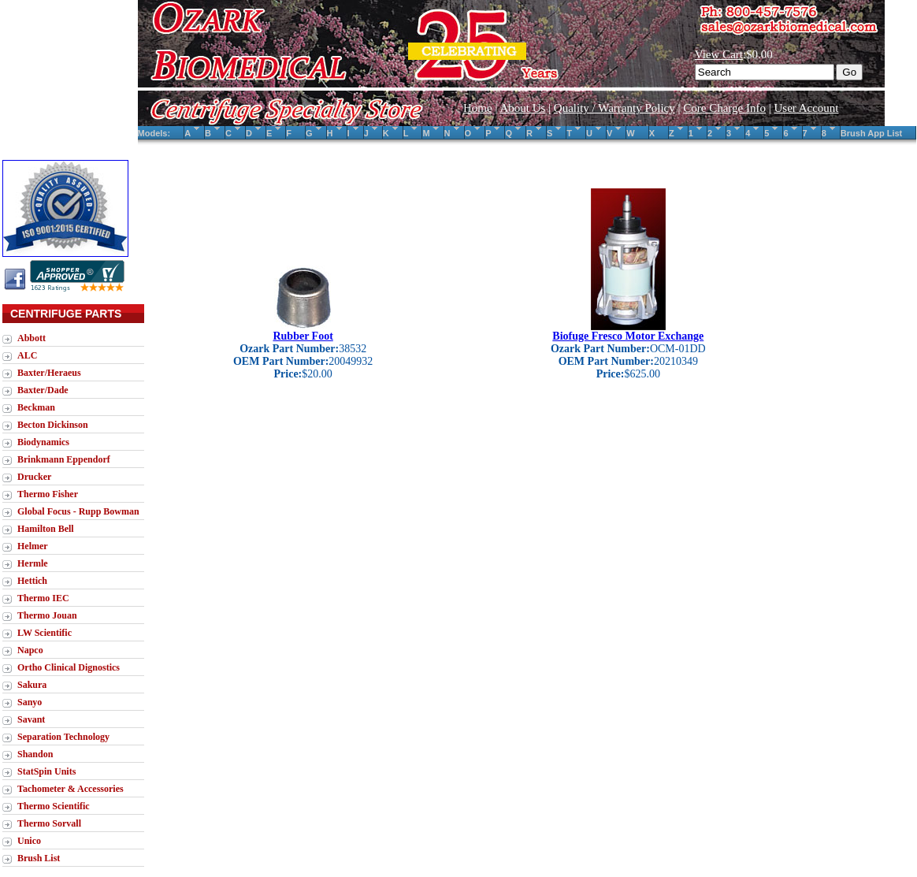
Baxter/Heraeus (49, 372)
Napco (30, 650)
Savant (31, 719)
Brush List (38, 858)
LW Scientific (44, 632)
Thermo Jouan (47, 615)
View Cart (719, 54)
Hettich (32, 580)
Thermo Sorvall (49, 823)
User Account (806, 108)
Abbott (31, 338)
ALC (27, 355)
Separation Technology (63, 736)
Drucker (34, 476)
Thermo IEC (43, 598)
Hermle (32, 563)
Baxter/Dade (43, 390)
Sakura (31, 684)
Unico (29, 840)
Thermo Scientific (53, 806)
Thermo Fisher (47, 494)
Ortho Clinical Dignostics (68, 667)
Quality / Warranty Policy (614, 108)
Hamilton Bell (45, 528)
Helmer (32, 546)
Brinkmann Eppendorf (63, 459)
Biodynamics (43, 442)
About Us (522, 108)
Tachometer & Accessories (70, 788)
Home (477, 108)
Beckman (36, 407)
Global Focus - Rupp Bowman (78, 511)
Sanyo (29, 702)
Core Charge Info (724, 108)
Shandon (35, 754)
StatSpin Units (46, 771)
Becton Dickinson (52, 424)
